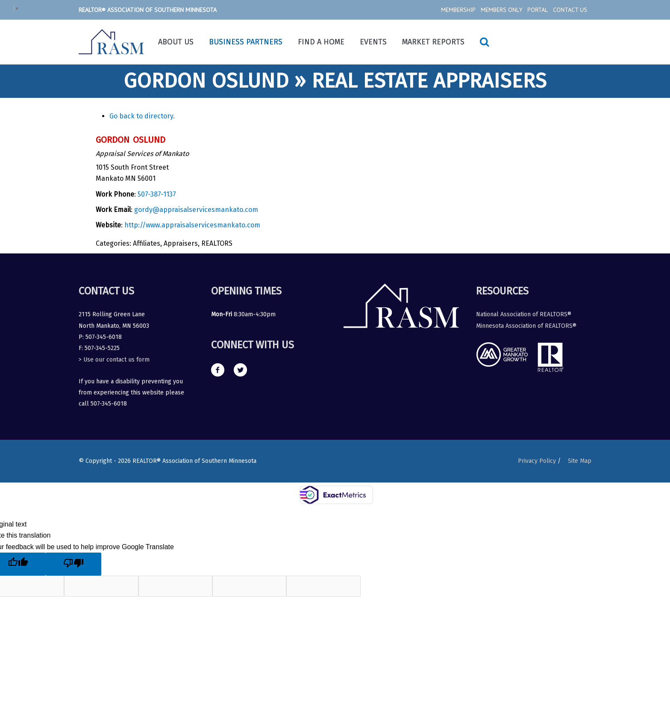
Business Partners (245, 42)
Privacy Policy (536, 461)
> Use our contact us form (114, 359)
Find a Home (321, 42)
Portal (537, 10)
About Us (176, 42)
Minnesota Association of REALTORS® (526, 325)
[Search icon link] (484, 42)
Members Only (501, 10)
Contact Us (570, 10)
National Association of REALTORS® (523, 314)
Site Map (579, 461)
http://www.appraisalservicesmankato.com (192, 225)
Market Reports (433, 42)
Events (373, 42)
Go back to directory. (142, 116)
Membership (458, 10)
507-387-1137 (157, 194)
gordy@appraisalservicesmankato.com (196, 210)
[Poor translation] (73, 564)
